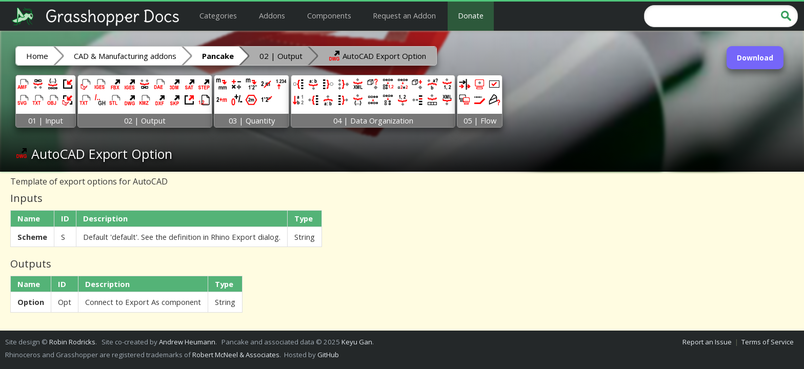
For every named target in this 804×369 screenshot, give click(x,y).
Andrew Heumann (187, 341)
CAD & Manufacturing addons (125, 56)
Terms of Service (767, 341)
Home (37, 56)
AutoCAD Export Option (377, 55)
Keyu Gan (356, 341)
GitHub (328, 354)
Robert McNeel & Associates (235, 354)
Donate (471, 15)
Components (329, 15)
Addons (272, 15)
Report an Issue (707, 341)
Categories (218, 15)
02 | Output (281, 56)
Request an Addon (404, 15)
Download (755, 58)
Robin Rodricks (72, 341)
